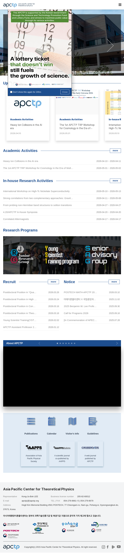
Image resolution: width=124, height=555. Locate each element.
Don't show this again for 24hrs (27, 92)
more (115, 150)
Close (65, 91)
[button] (110, 45)
